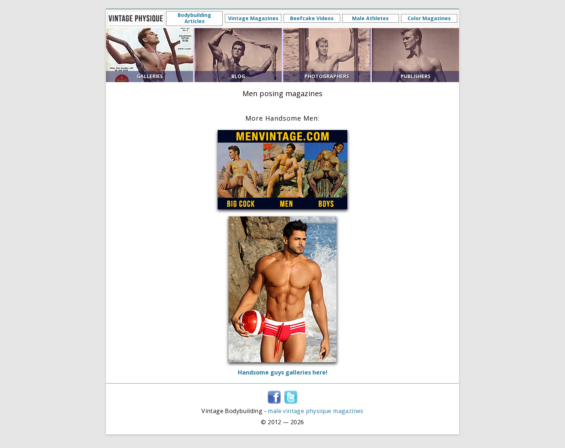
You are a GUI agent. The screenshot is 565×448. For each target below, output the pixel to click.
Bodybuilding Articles (194, 18)
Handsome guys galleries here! (283, 372)
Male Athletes (370, 18)
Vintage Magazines (253, 18)
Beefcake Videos (312, 18)
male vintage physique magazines (315, 411)
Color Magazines (429, 18)
